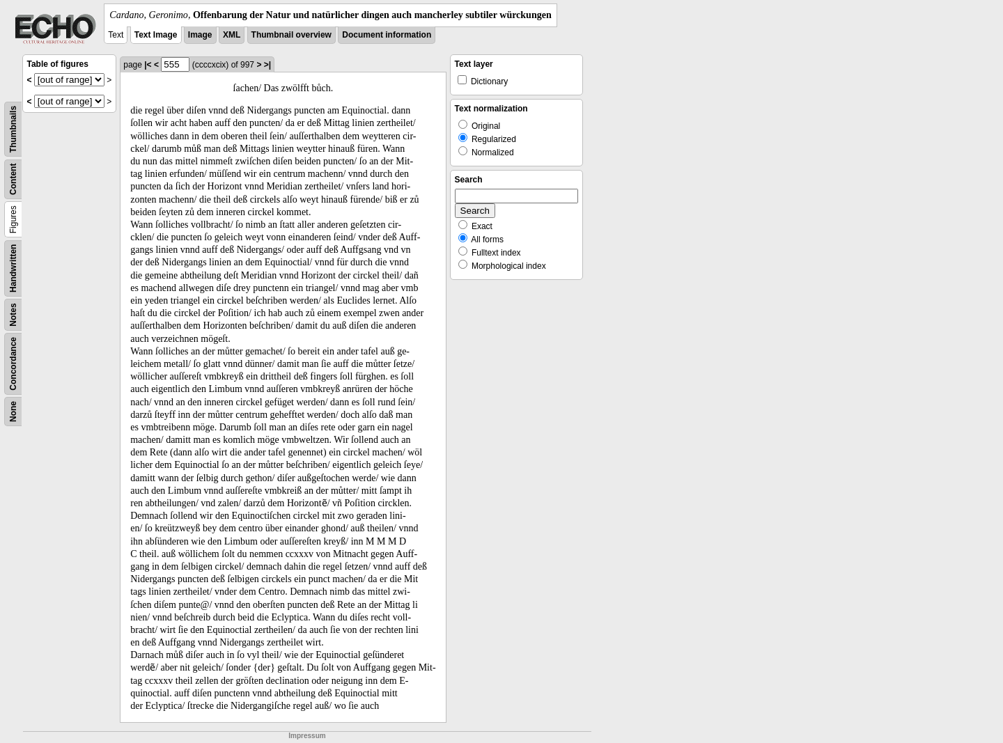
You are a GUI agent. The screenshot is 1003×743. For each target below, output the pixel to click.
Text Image (156, 35)
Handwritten (13, 268)
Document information (386, 35)
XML (231, 35)
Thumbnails (13, 129)
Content (13, 179)
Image (200, 35)
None (13, 411)
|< (147, 65)
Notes (13, 314)
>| (267, 65)
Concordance (13, 364)
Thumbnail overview (291, 35)
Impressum (306, 736)
